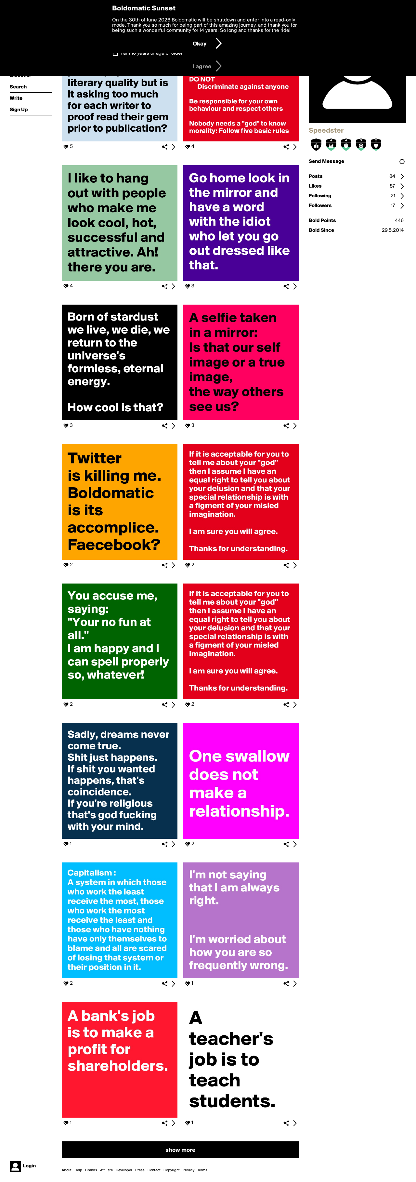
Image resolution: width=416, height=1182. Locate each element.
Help (78, 1170)
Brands (91, 1170)
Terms (202, 1170)
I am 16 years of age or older (152, 53)
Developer (124, 1170)
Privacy (188, 1170)
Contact (154, 1170)
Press (140, 1170)
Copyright (171, 1170)
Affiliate (106, 1170)
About (67, 1170)
